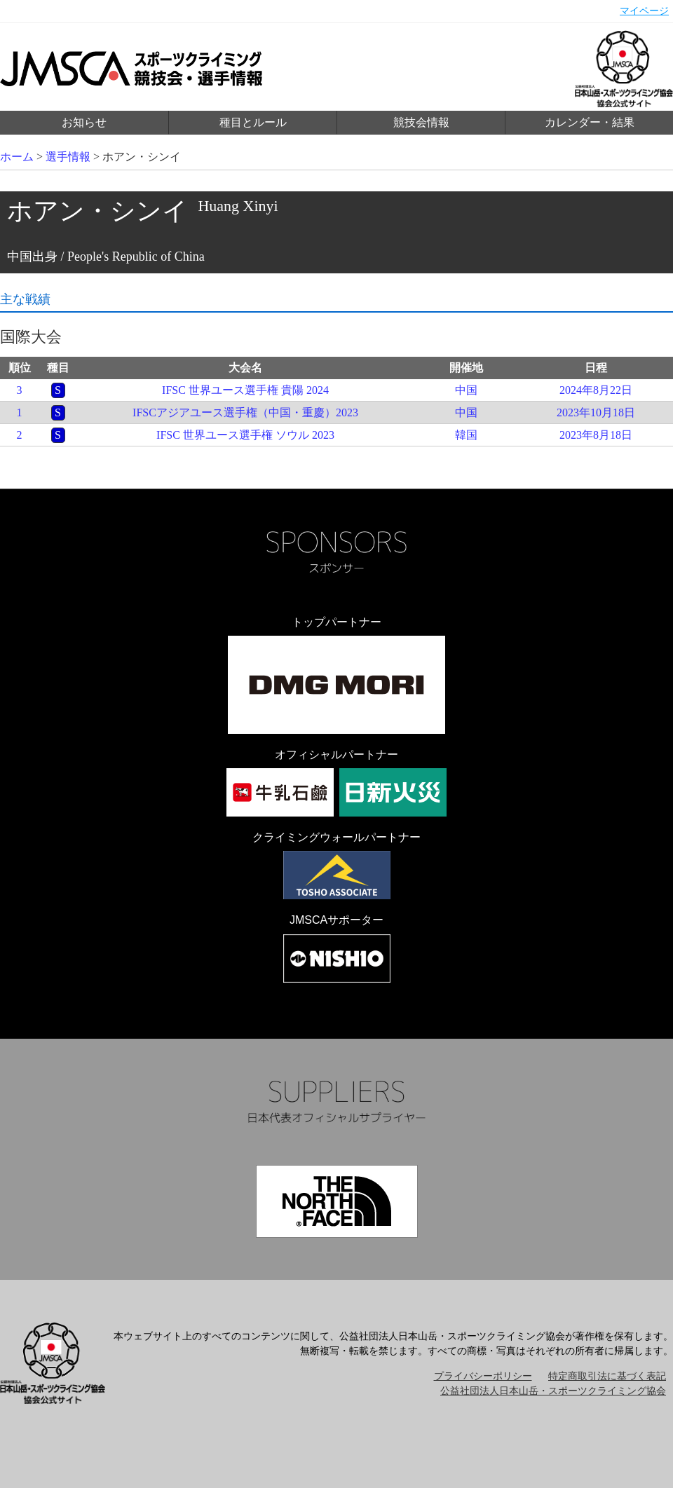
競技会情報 (421, 122)
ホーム (17, 157)
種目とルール (253, 122)
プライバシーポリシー (483, 1376)
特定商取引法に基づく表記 (607, 1376)
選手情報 (68, 157)
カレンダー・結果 (589, 122)
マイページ (644, 11)
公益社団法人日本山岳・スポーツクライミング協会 (553, 1391)
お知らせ (84, 122)
